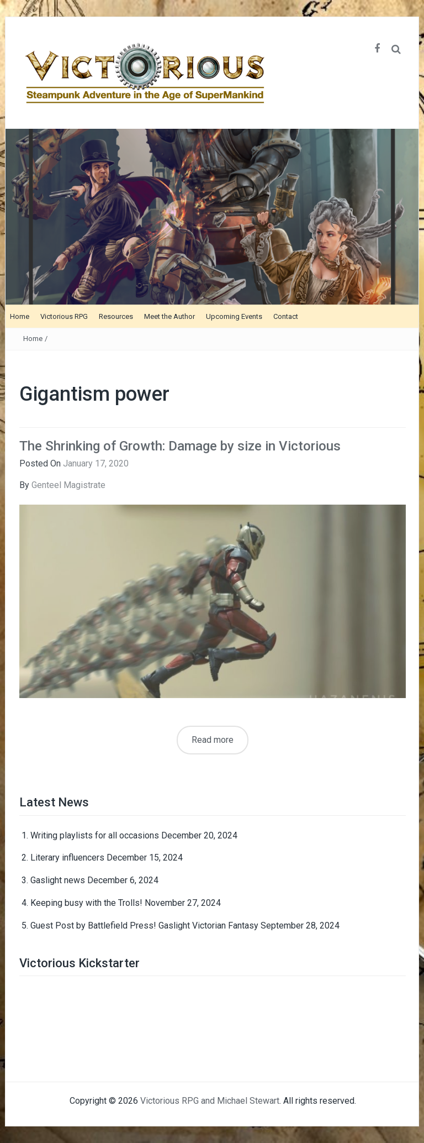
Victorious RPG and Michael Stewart (209, 1100)
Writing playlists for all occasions (94, 835)
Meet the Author (169, 316)
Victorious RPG (64, 316)
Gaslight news (57, 880)
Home (19, 316)
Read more (213, 740)
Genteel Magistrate (68, 485)
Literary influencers (67, 857)
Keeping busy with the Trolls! (86, 903)
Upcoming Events (234, 316)
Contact (285, 316)
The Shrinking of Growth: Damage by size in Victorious (180, 446)
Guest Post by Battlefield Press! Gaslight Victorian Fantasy (144, 925)
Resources (116, 316)
